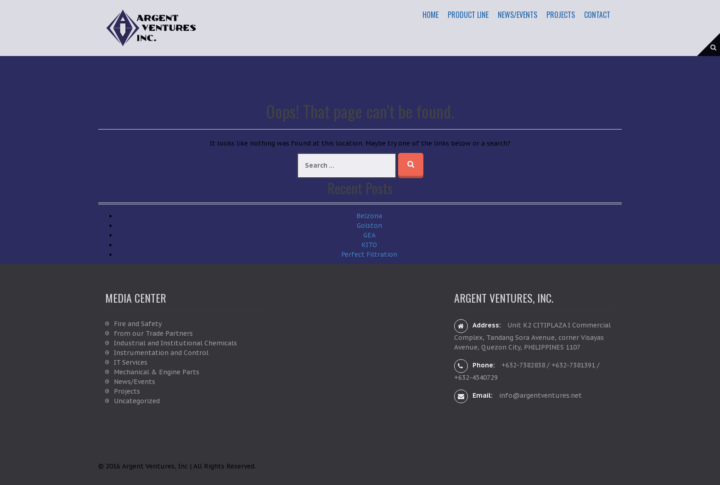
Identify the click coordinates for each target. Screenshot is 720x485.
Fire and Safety (138, 324)
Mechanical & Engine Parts (156, 372)
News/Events (517, 14)
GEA (369, 235)
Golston (369, 225)
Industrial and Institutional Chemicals (175, 343)
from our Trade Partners (153, 333)
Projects (560, 14)
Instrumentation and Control (161, 353)
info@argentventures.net (540, 395)
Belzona (369, 216)
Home (430, 14)
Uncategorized (137, 401)
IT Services (130, 362)
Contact (597, 14)
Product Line (468, 14)
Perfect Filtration (369, 254)
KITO (369, 245)
